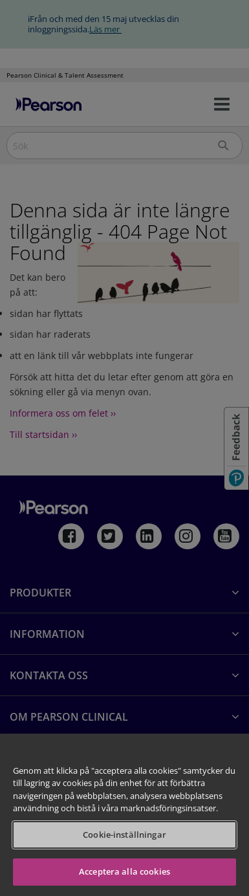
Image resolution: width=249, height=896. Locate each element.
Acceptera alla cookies (124, 871)
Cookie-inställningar (124, 834)
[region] (124, 815)
